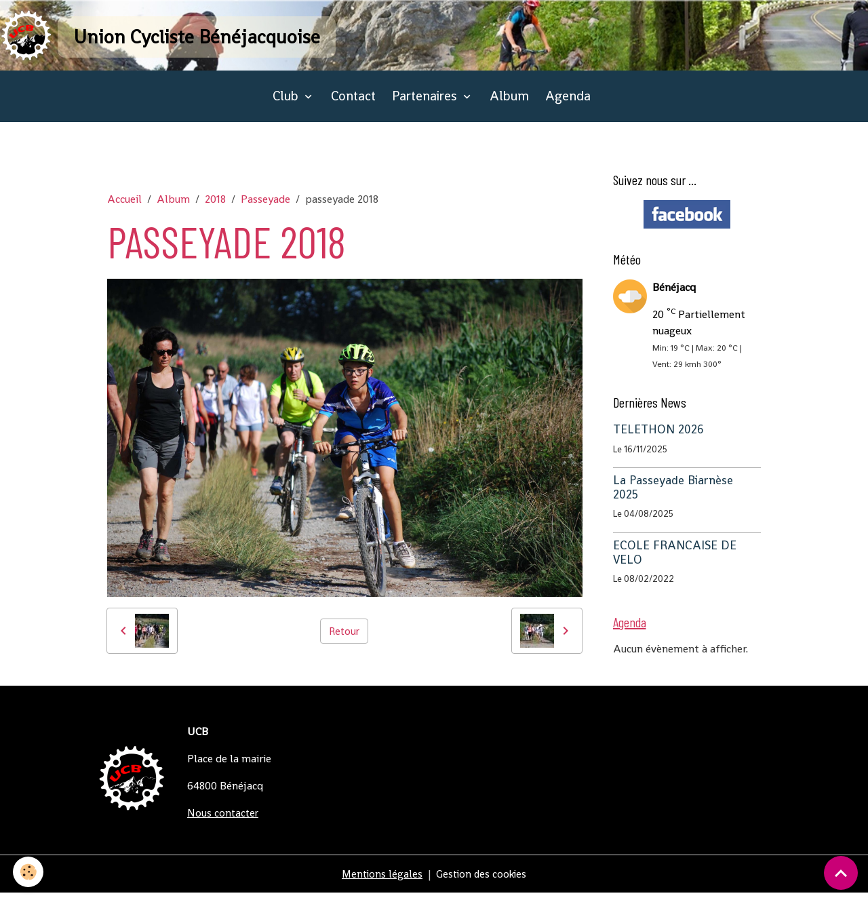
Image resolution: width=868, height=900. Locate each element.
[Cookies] (29, 872)
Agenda (568, 102)
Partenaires (426, 102)
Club (287, 102)
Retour (344, 637)
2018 (215, 206)
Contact (353, 102)
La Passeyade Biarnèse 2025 (673, 494)
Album (509, 102)
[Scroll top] (841, 873)
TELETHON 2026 (658, 436)
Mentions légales (380, 881)
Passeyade (265, 206)
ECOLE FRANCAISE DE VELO (674, 559)
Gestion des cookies (482, 881)
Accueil (124, 206)
